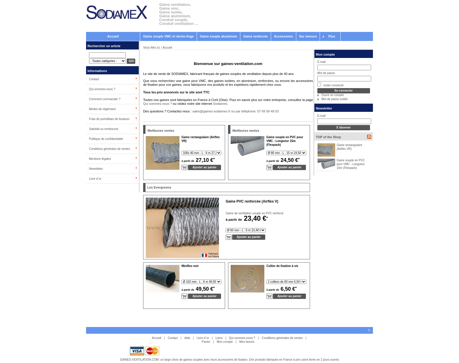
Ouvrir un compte (332, 95)
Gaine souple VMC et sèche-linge (168, 36)
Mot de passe (326, 73)
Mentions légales (100, 158)
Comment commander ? (104, 99)
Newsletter (96, 168)
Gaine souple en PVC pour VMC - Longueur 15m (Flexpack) (351, 164)
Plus (331, 36)
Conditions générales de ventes (109, 148)
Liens (218, 338)
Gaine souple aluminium (218, 36)
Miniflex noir (190, 266)
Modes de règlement (102, 109)
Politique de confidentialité (106, 139)
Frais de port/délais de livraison (109, 119)
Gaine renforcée (255, 36)
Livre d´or (95, 178)
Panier (206, 341)
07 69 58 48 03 (268, 111)
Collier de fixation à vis (282, 266)
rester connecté (330, 85)
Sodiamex (220, 103)
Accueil (113, 36)
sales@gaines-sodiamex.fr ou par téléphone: (224, 111)
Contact (94, 79)
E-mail (321, 62)
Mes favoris (246, 341)
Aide (187, 338)
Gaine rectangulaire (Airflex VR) (349, 146)
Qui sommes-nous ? (102, 89)
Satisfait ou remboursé (103, 129)
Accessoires (283, 36)
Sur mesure (308, 36)
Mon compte (325, 54)
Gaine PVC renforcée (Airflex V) (252, 201)
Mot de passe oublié (334, 99)
